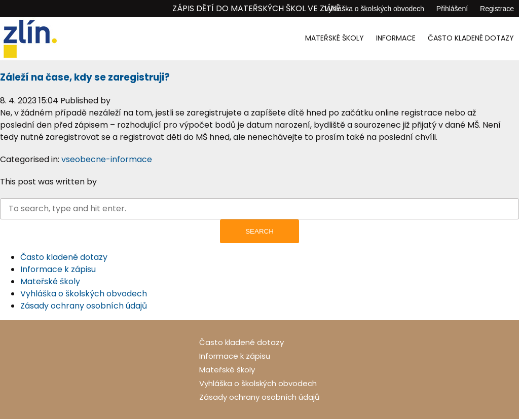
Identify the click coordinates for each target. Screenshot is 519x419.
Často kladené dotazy (471, 38)
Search (259, 231)
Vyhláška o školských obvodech (374, 9)
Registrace (497, 9)
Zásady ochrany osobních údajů (83, 306)
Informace (396, 38)
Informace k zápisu (58, 269)
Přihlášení (452, 9)
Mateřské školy (334, 38)
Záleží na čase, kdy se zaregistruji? (85, 77)
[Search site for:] (259, 208)
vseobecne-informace (106, 159)
